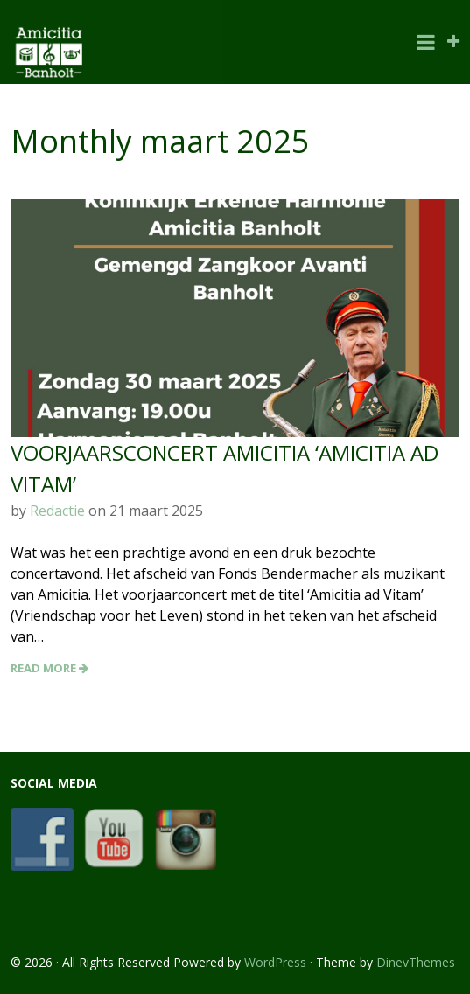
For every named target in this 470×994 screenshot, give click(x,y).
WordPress (275, 962)
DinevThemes (415, 962)
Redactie (57, 510)
